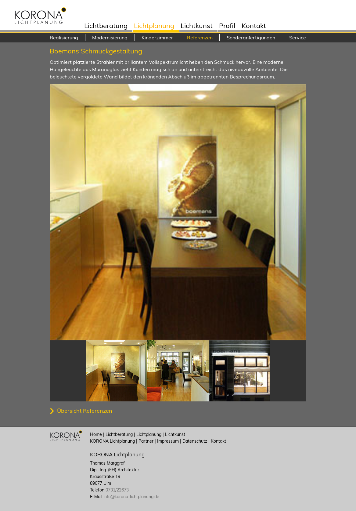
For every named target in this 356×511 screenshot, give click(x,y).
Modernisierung (110, 37)
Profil (227, 26)
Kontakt (254, 26)
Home (96, 434)
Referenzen (200, 37)
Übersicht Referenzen (84, 410)
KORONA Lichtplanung (112, 441)
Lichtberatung (106, 26)
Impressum (168, 441)
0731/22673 (117, 490)
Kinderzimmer (157, 37)
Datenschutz (194, 441)
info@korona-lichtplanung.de (131, 496)
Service (297, 37)
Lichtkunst (197, 26)
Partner (145, 441)
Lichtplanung (154, 26)
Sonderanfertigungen (251, 37)
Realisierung (64, 37)
